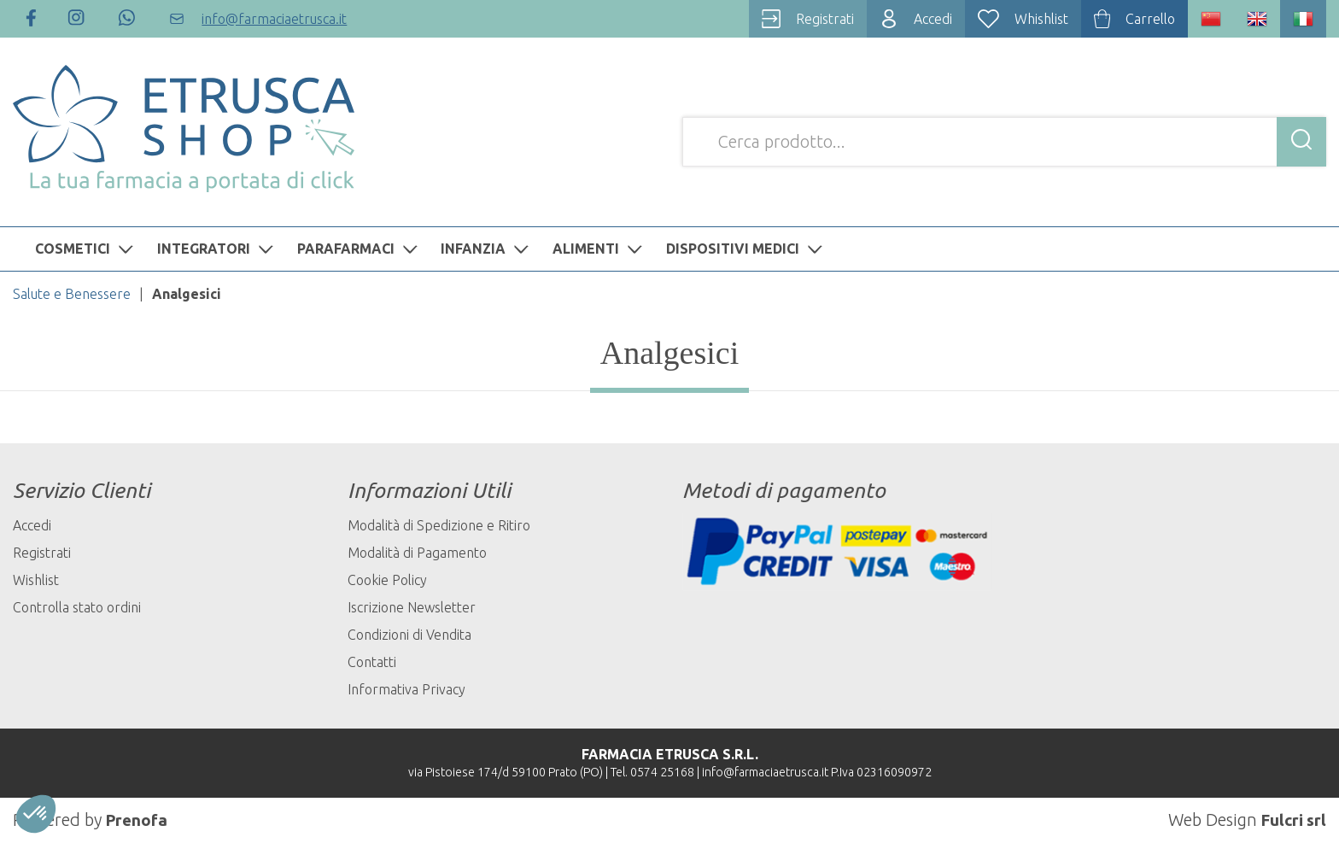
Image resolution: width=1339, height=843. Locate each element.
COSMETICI (86, 248)
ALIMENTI (599, 248)
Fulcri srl (1291, 819)
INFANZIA (487, 248)
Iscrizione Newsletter (412, 607)
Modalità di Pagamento (417, 552)
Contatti (372, 662)
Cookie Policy (387, 580)
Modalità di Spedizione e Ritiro (439, 525)
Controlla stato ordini (77, 607)
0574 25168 (662, 772)
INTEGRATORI (217, 248)
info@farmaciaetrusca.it (765, 772)
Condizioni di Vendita (409, 634)
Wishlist (36, 580)
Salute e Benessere (72, 293)
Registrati (42, 552)
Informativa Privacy (406, 689)
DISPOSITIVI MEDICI (746, 248)
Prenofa (138, 819)
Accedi (32, 525)
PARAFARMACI (359, 248)
